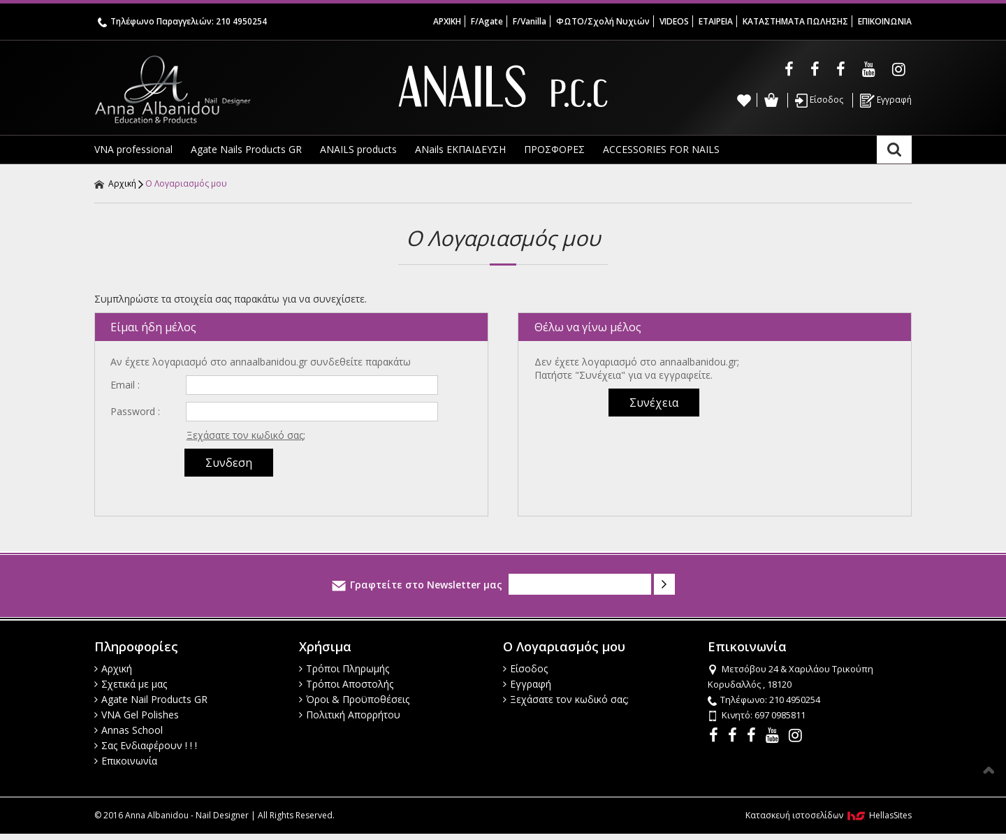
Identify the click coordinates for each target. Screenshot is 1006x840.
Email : (125, 384)
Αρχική (115, 183)
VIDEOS (674, 21)
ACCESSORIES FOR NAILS (661, 149)
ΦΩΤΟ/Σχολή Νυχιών (603, 21)
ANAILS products (358, 149)
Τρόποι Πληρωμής (344, 668)
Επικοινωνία (125, 760)
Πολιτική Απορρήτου (349, 714)
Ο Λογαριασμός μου (186, 183)
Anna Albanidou (230, 89)
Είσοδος (819, 101)
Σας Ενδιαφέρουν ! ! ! (145, 745)
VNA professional (133, 149)
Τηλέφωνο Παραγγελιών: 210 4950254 (182, 21)
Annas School (128, 730)
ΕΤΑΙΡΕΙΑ (716, 21)
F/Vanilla (529, 21)
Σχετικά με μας (130, 683)
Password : (135, 411)
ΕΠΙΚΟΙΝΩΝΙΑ (885, 21)
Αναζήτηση (894, 150)
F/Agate (487, 21)
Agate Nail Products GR (150, 699)
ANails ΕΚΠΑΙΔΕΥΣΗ (460, 149)
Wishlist (744, 100)
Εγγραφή (886, 101)
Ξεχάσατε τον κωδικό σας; (246, 435)
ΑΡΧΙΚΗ (447, 21)
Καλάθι (771, 100)
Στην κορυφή (989, 770)
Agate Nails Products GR (246, 149)
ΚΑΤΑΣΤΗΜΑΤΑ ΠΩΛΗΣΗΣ (795, 21)
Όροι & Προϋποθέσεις (354, 699)
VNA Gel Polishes (136, 714)
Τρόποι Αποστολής (346, 683)
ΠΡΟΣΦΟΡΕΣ (554, 149)
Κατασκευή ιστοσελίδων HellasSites (828, 815)
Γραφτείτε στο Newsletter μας (417, 584)
